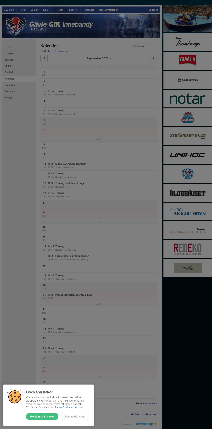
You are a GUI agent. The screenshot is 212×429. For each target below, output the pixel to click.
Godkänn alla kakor (42, 416)
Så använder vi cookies (69, 407)
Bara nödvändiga (75, 416)
